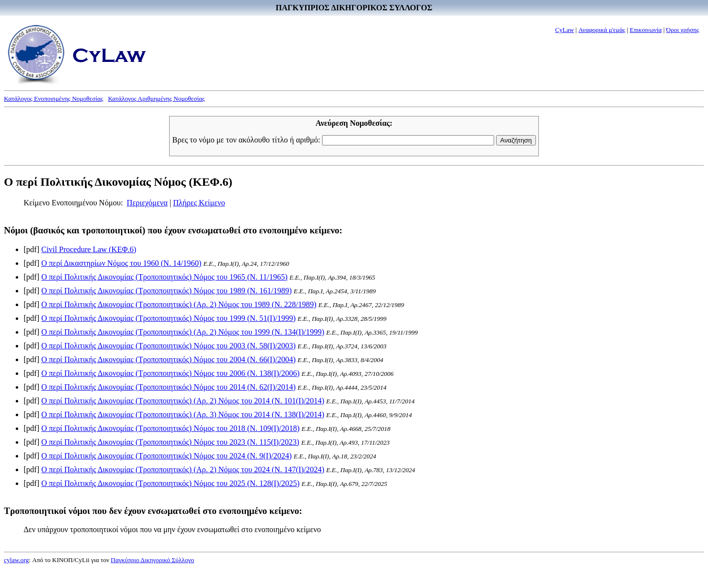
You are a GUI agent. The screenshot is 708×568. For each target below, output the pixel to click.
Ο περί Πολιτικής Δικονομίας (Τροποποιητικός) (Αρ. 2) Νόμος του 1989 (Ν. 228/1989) (179, 304)
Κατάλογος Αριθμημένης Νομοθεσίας (156, 98)
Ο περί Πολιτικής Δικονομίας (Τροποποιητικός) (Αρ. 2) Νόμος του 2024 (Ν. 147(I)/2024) (182, 469)
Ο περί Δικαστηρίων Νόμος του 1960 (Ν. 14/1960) (121, 263)
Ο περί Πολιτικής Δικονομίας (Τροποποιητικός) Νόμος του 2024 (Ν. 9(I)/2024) (166, 456)
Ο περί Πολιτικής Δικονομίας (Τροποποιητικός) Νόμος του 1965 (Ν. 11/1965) (164, 277)
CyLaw (564, 29)
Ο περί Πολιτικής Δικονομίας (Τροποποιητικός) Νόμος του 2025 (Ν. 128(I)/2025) (170, 483)
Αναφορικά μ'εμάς (601, 29)
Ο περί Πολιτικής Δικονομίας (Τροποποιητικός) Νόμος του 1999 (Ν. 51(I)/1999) (168, 318)
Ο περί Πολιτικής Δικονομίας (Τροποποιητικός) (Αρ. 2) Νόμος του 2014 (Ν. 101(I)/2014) (182, 401)
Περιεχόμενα (147, 203)
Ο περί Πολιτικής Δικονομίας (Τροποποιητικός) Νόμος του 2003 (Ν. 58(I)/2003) (168, 345)
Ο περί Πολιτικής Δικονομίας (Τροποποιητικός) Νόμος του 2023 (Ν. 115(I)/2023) (170, 442)
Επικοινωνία (646, 29)
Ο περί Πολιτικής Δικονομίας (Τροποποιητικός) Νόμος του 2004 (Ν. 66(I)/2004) (168, 359)
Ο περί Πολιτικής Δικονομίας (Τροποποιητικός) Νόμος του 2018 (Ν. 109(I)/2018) (170, 428)
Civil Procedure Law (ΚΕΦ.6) (88, 249)
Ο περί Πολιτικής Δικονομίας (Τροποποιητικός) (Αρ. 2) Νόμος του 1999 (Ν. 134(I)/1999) (182, 332)
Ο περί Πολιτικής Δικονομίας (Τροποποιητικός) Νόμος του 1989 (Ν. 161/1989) (166, 290)
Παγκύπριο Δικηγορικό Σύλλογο (152, 560)
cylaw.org (16, 560)
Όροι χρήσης (682, 29)
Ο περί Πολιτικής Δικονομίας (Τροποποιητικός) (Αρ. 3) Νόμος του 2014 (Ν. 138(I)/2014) (182, 414)
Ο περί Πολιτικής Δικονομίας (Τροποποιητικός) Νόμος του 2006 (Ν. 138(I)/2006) (170, 373)
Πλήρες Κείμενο (199, 203)
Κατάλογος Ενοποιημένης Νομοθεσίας (53, 98)
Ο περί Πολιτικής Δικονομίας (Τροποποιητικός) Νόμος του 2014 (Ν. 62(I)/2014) (168, 387)
